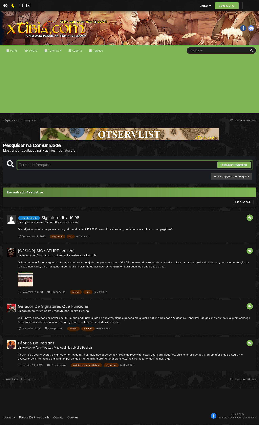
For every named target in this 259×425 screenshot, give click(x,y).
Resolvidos (71, 223)
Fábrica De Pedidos (36, 344)
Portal (13, 52)
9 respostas (56, 293)
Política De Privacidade (34, 418)
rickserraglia (62, 256)
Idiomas (9, 418)
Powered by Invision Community (237, 419)
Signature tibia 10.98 (60, 219)
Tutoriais (54, 52)
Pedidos (97, 52)
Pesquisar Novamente (234, 166)
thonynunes (61, 312)
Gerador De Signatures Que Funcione (53, 307)
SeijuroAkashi (54, 223)
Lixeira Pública (79, 312)
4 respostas (54, 329)
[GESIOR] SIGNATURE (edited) (46, 252)
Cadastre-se (226, 5)
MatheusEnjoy (63, 349)
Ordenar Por (243, 204)
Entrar (205, 5)
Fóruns (32, 52)
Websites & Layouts (83, 256)
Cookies (72, 418)
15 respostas (56, 366)
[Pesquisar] (202, 52)
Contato (58, 418)
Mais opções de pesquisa (231, 177)
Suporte (77, 52)
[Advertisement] (129, 87)
